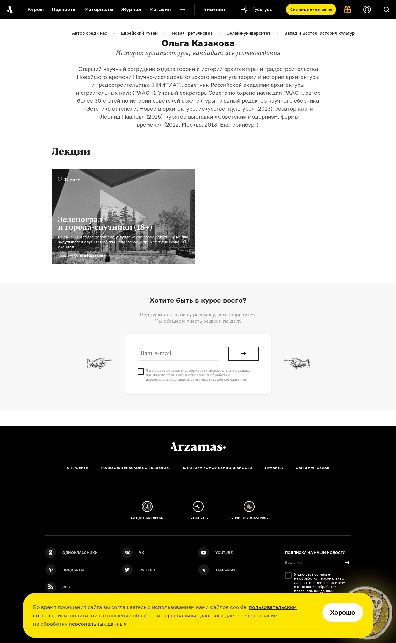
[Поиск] (386, 9)
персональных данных (190, 615)
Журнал (131, 9)
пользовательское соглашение (218, 379)
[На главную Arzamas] (9, 9)
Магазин (160, 9)
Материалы (98, 9)
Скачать (311, 9)
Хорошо (342, 612)
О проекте (77, 468)
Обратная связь (312, 468)
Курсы (35, 9)
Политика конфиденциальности (216, 468)
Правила (274, 468)
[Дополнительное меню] (182, 9)
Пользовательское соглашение (135, 468)
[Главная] (198, 446)
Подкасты (64, 9)
